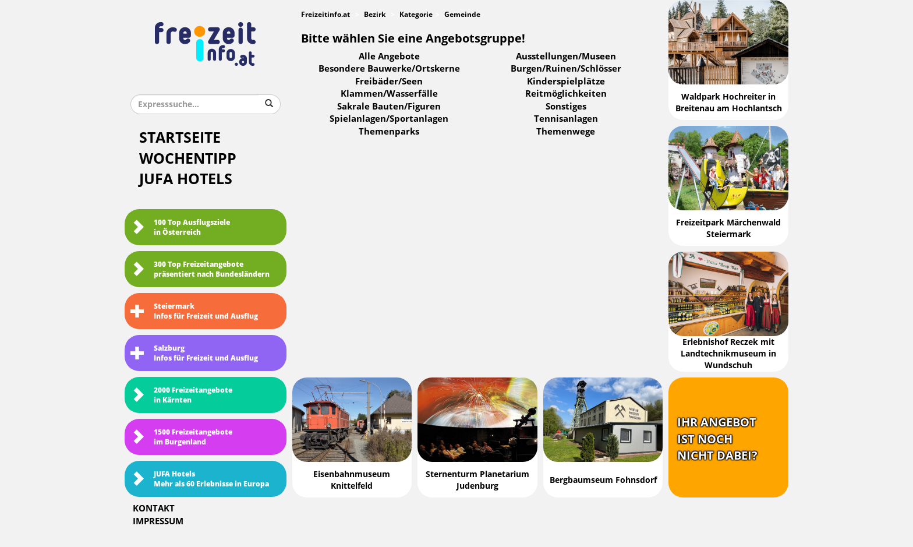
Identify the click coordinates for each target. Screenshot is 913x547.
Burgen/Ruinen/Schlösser (566, 68)
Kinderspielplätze (566, 81)
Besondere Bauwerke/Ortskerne (389, 68)
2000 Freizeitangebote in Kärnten (181, 395)
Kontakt (154, 508)
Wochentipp (187, 158)
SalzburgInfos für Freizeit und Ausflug (194, 353)
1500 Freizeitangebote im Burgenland (181, 437)
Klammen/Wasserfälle (389, 94)
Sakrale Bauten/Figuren (389, 106)
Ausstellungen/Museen (566, 56)
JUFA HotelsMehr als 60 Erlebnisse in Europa (199, 479)
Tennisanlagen (566, 119)
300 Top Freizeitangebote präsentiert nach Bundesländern (200, 269)
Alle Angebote (389, 56)
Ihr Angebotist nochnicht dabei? (717, 439)
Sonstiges (566, 106)
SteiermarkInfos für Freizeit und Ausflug (194, 311)
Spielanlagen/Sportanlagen (389, 119)
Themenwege (565, 131)
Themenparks (389, 131)
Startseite (180, 137)
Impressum (158, 521)
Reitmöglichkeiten (566, 94)
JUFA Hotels (185, 179)
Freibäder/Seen (389, 81)
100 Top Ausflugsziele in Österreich (180, 227)
